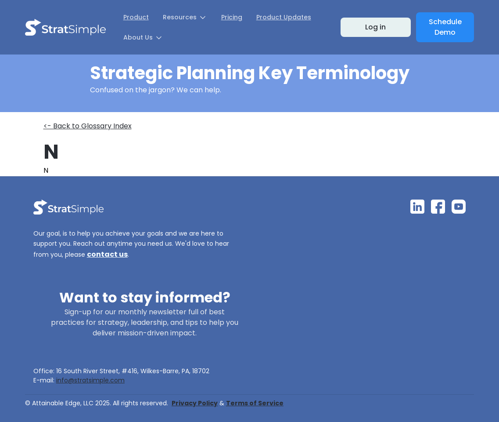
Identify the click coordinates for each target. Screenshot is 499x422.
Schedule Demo (445, 27)
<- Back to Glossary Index (87, 126)
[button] (185, 17)
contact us (107, 254)
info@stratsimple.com (90, 380)
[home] (65, 27)
